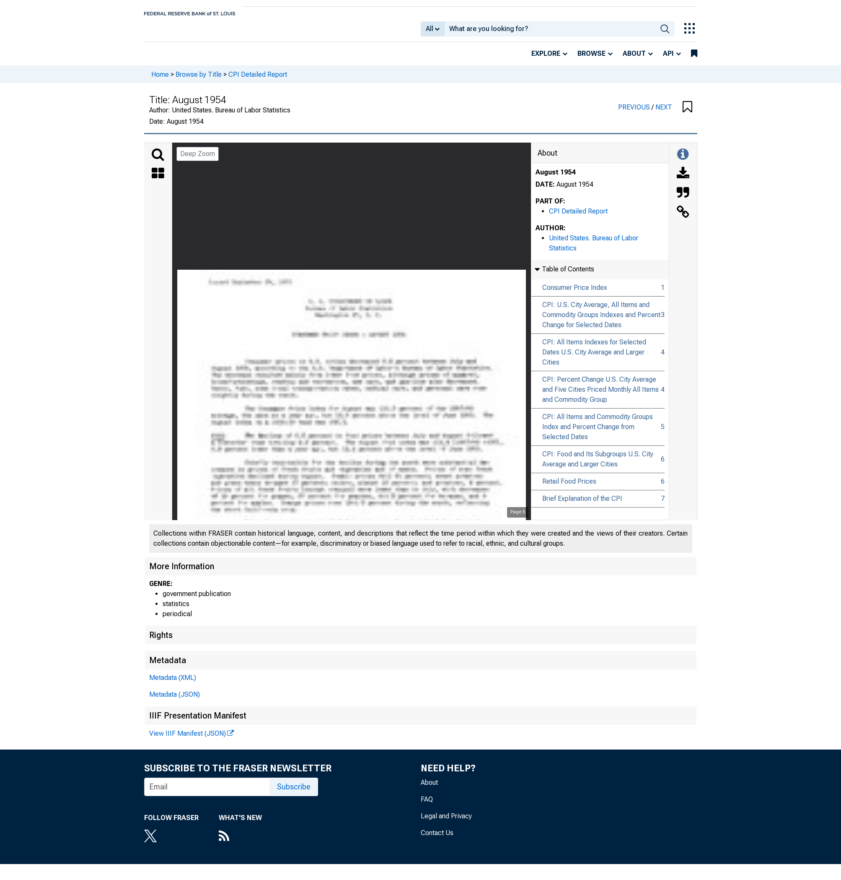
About (634, 59)
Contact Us (437, 839)
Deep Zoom (197, 160)
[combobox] (550, 31)
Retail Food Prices (569, 487)
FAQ (427, 805)
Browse (591, 59)
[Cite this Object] (683, 199)
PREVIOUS (635, 113)
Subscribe (294, 792)
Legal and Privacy (446, 822)
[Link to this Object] (683, 218)
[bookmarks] (694, 60)
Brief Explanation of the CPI (582, 504)
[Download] (683, 179)
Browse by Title (199, 80)
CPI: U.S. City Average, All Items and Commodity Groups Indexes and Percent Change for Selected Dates (601, 321)
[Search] (158, 160)
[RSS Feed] (240, 843)
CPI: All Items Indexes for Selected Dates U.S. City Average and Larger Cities (594, 358)
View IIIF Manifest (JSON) (187, 739)
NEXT (663, 113)
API (668, 59)
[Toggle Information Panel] (683, 160)
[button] (687, 113)
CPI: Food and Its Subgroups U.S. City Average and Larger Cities (597, 465)
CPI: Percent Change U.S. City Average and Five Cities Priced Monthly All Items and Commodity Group (600, 395)
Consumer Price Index (574, 293)
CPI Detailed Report (257, 80)
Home (160, 80)
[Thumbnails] (158, 179)
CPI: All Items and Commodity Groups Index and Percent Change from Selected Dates (597, 433)
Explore (545, 59)
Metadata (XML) (172, 683)
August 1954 (555, 178)
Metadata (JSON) (174, 700)
